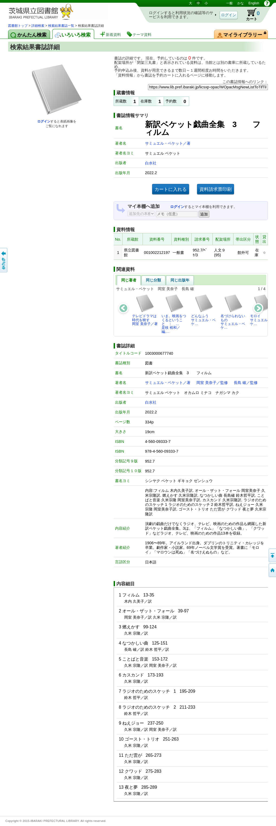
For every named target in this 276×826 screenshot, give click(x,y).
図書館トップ (18, 26)
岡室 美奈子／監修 (212, 382)
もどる (4, 260)
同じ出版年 (179, 280)
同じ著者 (128, 280)
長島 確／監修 (246, 382)
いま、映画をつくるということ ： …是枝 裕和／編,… (174, 313)
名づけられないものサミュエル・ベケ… (233, 312)
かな (240, 3)
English (253, 3)
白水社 (150, 163)
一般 (229, 3)
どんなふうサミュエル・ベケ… (203, 310)
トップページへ (272, 570)
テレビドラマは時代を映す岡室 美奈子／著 (145, 310)
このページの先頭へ (272, 555)
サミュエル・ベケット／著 (167, 143)
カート (250, 14)
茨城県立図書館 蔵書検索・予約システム (65, 11)
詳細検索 (37, 26)
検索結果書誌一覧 (61, 26)
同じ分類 (153, 280)
